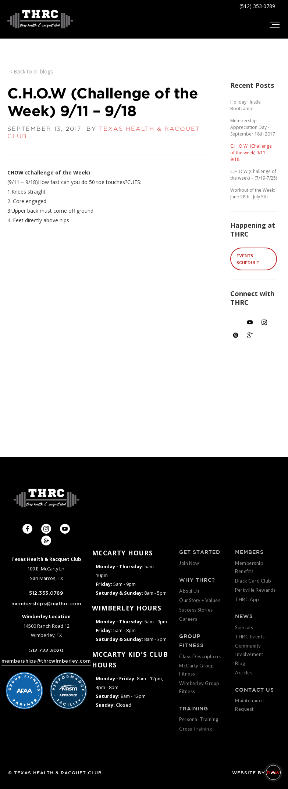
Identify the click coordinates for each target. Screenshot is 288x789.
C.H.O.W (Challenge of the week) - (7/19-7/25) (253, 174)
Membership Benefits (249, 567)
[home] (40, 19)
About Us (189, 591)
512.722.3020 (46, 650)
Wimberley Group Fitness (199, 687)
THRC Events (250, 637)
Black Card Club (253, 581)
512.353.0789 (46, 593)
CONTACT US (254, 690)
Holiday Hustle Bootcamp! (245, 105)
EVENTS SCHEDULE (248, 259)
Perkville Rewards (255, 590)
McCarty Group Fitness (196, 670)
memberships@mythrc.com (46, 603)
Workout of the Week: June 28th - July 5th (252, 193)
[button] (274, 25)
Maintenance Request (249, 704)
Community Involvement (249, 650)
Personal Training (198, 719)
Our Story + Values (199, 600)
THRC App (247, 599)
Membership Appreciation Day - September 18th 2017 (252, 127)
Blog (240, 663)
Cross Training (195, 729)
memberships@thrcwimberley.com (46, 661)
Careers (188, 619)
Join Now (189, 563)
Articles (243, 672)
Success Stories (196, 610)
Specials (244, 627)
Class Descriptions (200, 656)
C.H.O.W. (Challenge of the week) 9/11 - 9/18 (251, 152)
